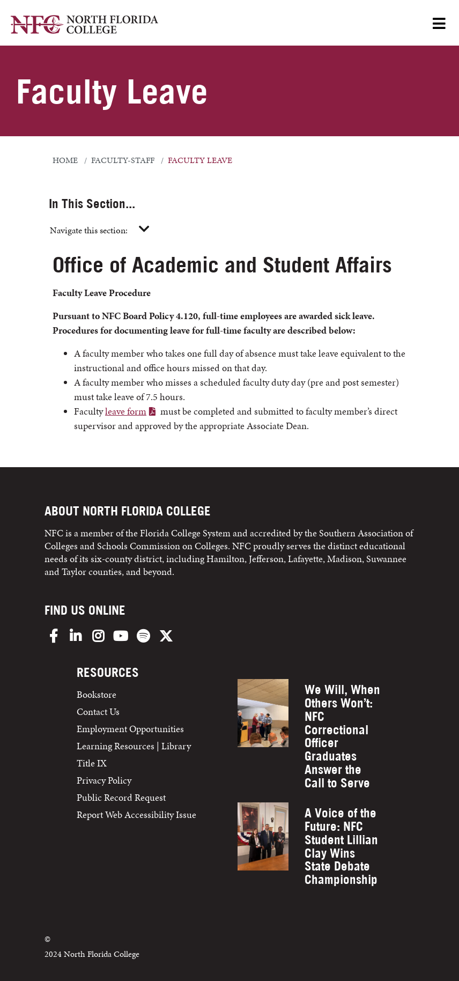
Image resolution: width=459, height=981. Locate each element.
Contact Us (98, 711)
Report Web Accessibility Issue (136, 814)
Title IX (92, 763)
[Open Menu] (439, 24)
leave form (125, 411)
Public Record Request (121, 797)
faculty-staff (122, 160)
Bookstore (98, 694)
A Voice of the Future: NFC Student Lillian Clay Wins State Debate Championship (341, 846)
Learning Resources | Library (134, 746)
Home (65, 160)
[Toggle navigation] (144, 229)
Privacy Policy (104, 780)
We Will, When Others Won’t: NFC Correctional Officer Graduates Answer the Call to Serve (342, 736)
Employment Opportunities (130, 728)
